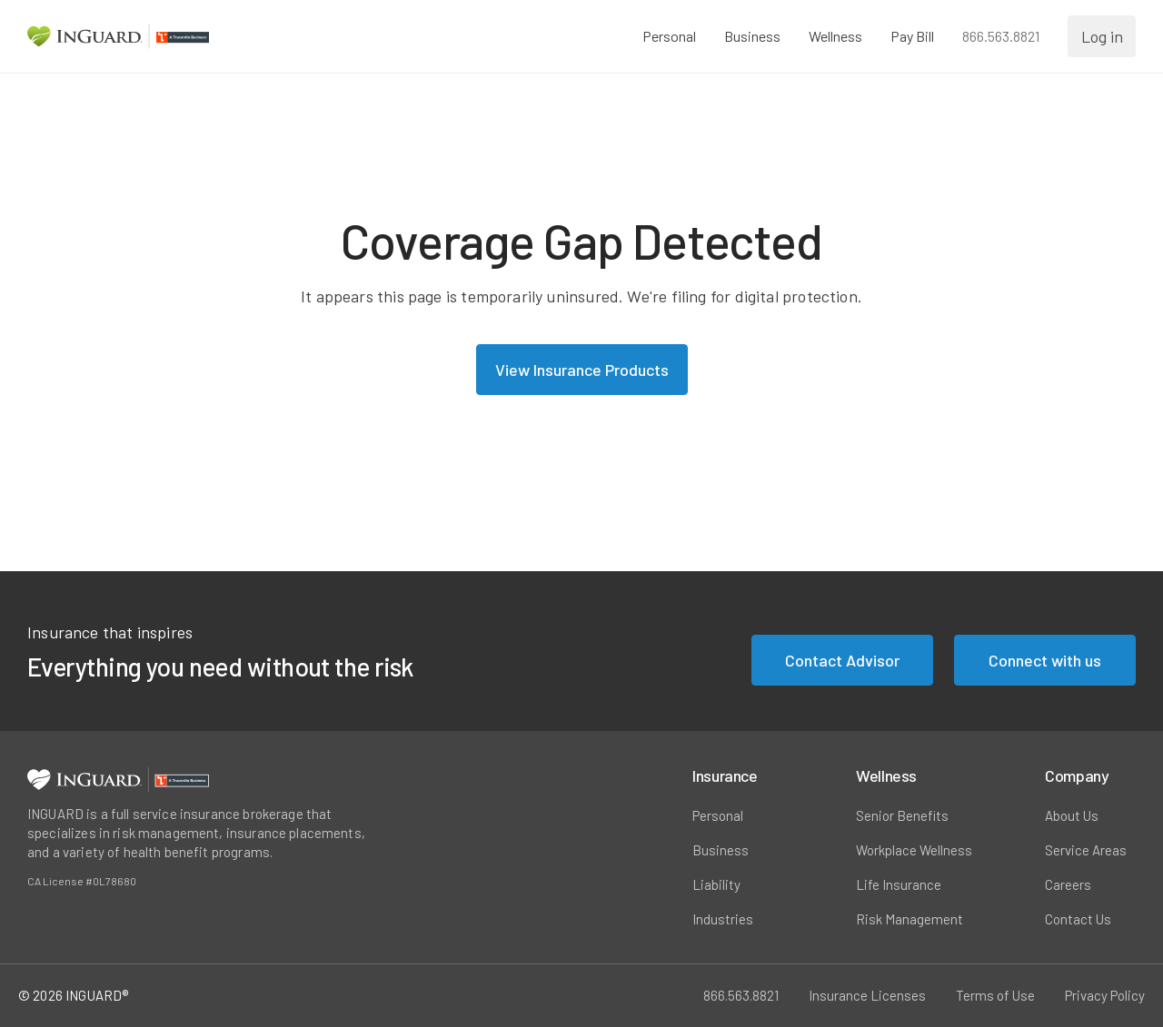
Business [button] (750, 35)
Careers (1068, 884)
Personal (717, 815)
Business (720, 850)
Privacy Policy (1105, 995)
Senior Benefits (902, 815)
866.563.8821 (999, 35)
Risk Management (909, 919)
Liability (716, 884)
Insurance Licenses (867, 995)
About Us (1071, 815)
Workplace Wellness (914, 850)
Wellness (833, 35)
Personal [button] (667, 35)
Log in (1100, 35)
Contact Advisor (842, 660)
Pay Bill (910, 35)
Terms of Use (995, 995)
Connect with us (1045, 660)
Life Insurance (898, 884)
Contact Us (1078, 919)
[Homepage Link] (118, 36)
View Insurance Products (582, 370)
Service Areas (1086, 850)
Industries (722, 919)
